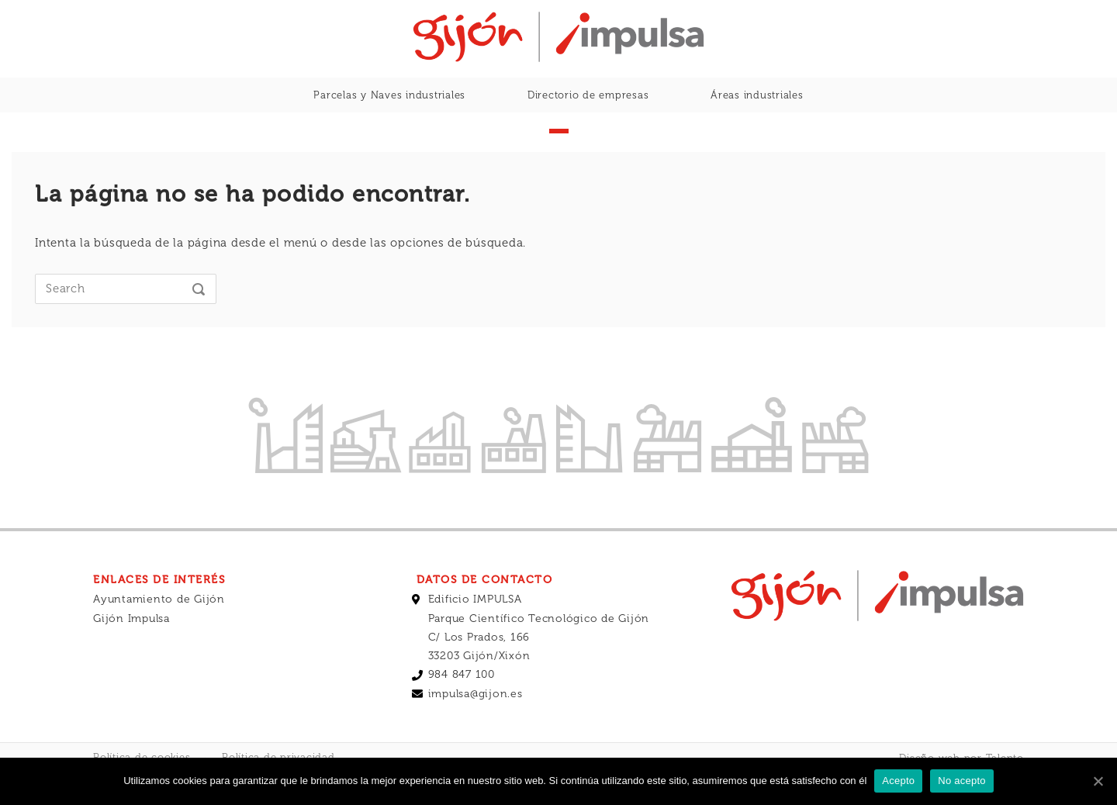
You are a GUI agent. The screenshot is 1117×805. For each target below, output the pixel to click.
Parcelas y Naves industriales (389, 95)
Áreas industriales (757, 95)
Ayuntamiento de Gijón (159, 629)
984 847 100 (461, 704)
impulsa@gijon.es (475, 724)
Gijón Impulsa (131, 648)
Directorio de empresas (588, 95)
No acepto (962, 780)
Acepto (898, 780)
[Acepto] (1097, 781)
